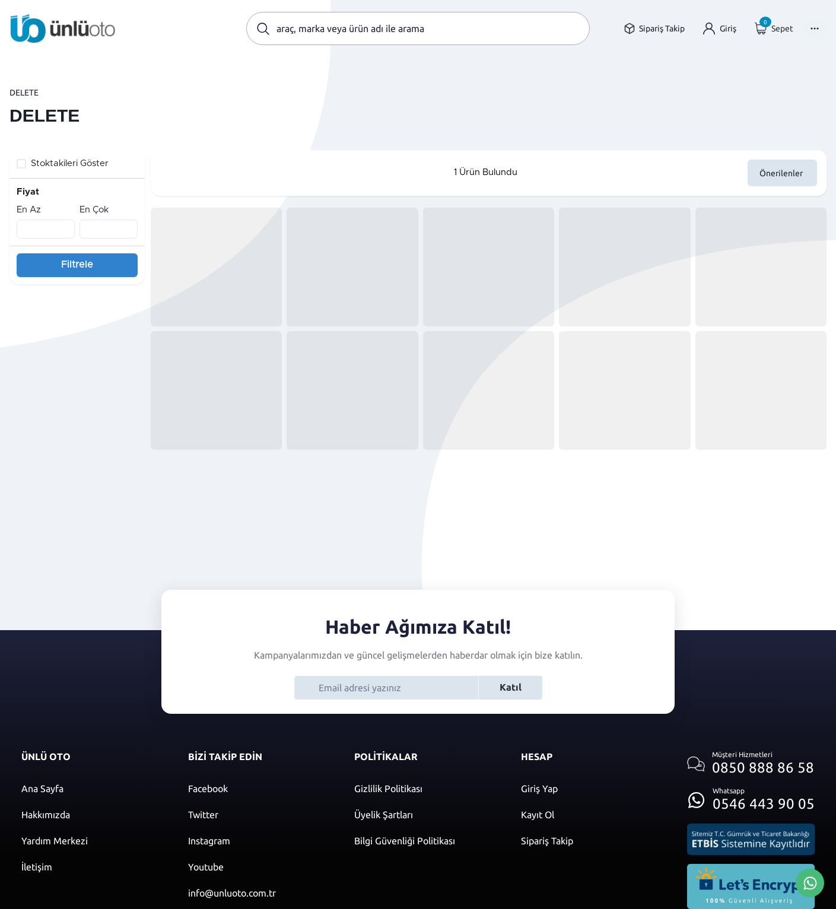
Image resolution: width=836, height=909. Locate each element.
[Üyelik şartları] (425, 815)
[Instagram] (259, 841)
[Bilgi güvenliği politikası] (425, 841)
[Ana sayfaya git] (62, 28)
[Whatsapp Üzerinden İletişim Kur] (810, 881)
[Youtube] (259, 867)
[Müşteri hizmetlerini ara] (751, 763)
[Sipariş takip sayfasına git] (654, 29)
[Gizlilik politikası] (425, 788)
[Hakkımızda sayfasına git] (92, 815)
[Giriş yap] (719, 29)
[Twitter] (259, 815)
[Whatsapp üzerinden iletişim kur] (751, 796)
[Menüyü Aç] (815, 28)
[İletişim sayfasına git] (92, 867)
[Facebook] (259, 788)
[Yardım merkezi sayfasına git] (92, 841)
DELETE (24, 92)
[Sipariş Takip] (592, 841)
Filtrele (77, 264)
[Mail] (259, 893)
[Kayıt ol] (592, 815)
